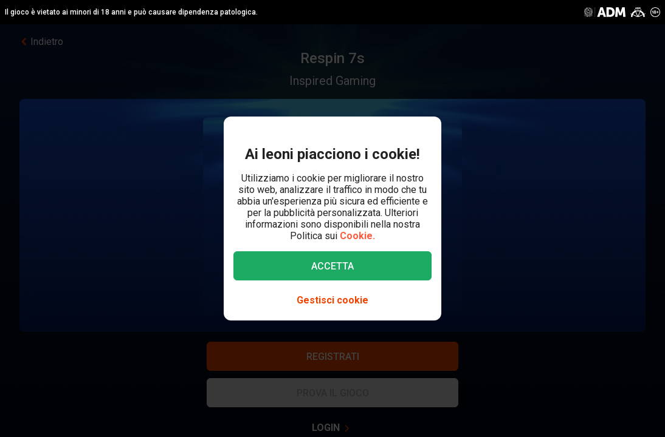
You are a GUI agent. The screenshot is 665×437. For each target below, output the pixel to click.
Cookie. (357, 236)
